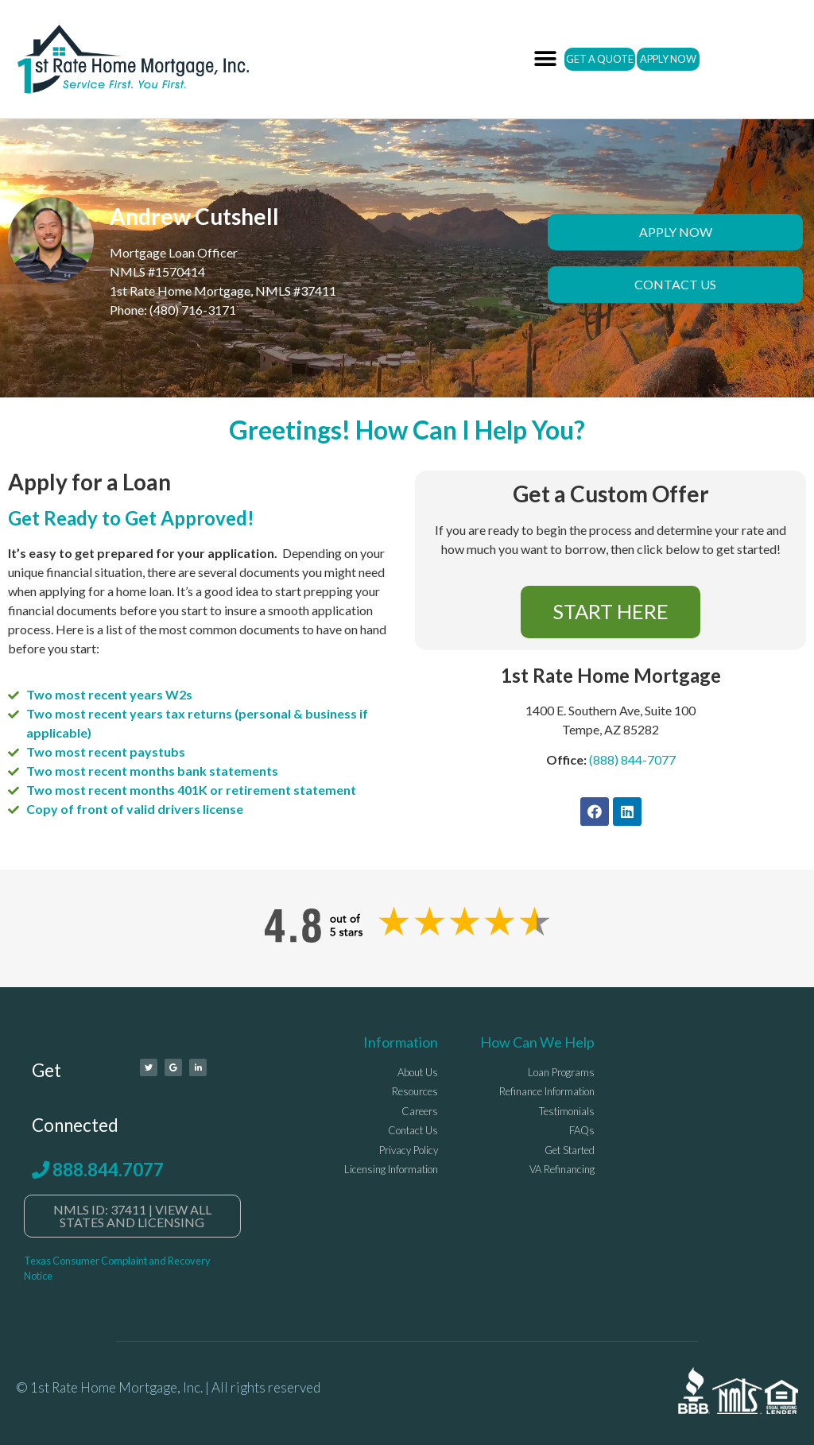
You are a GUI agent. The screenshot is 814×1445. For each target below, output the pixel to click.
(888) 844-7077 (632, 759)
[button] (546, 59)
